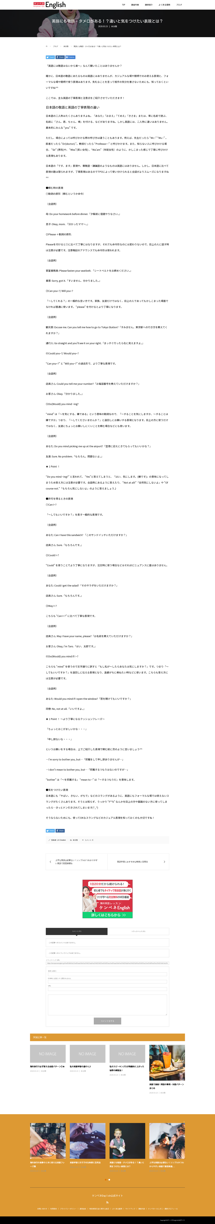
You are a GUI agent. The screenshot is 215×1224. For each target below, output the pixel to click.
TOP (123, 5)
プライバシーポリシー (68, 1209)
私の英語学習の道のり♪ (80, 1067)
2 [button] (109, 1180)
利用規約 (53, 1209)
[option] (109, 1148)
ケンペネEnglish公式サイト (107, 1195)
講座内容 (135, 5)
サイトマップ (130, 1209)
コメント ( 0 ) (76, 931)
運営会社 (83, 1209)
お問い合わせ (42, 1209)
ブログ (179, 5)
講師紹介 (149, 5)
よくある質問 (164, 5)
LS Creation (61, 840)
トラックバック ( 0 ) (138, 931)
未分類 (114, 26)
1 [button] (106, 1180)
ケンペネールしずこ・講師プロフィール (163, 1209)
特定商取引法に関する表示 (99, 1209)
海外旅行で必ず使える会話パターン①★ (47, 1067)
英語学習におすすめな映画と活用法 (85, 1163)
